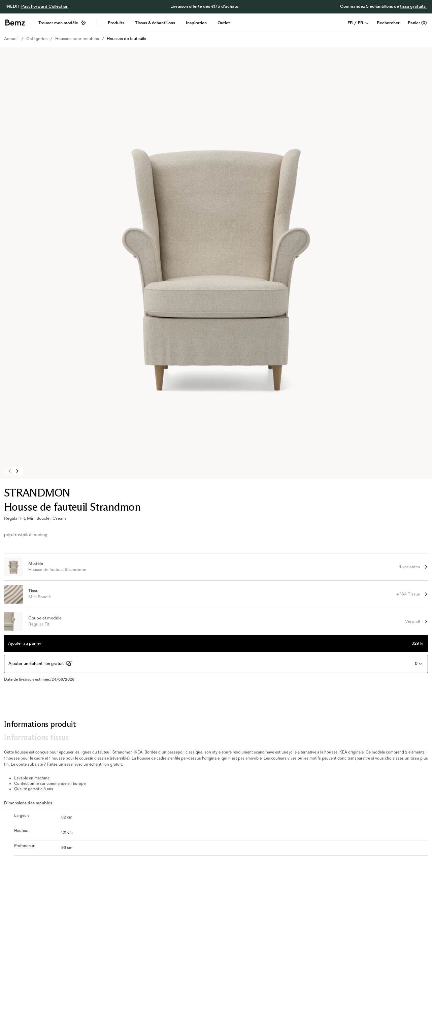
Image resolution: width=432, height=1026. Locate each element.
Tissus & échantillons (155, 23)
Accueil (11, 38)
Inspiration (196, 23)
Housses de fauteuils (126, 38)
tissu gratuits (413, 6)
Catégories (36, 38)
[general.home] (15, 23)
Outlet (224, 23)
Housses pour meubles (77, 38)
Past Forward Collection (44, 6)
